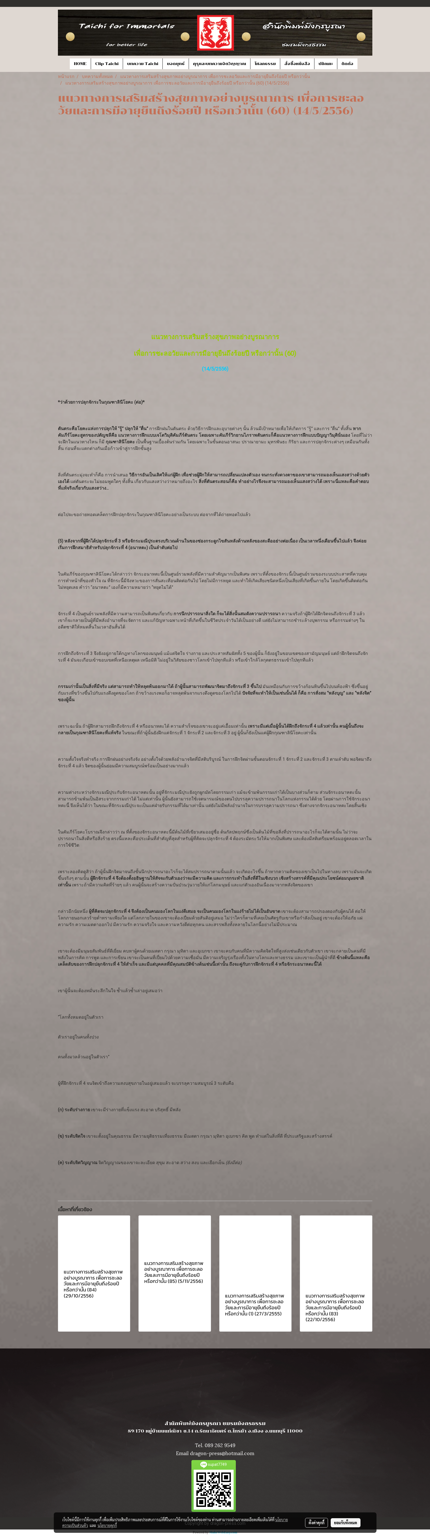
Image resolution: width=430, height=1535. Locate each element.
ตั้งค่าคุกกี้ (316, 1522)
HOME (80, 63)
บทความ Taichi (142, 63)
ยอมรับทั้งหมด (345, 1522)
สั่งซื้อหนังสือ (297, 63)
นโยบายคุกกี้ (107, 1525)
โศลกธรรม (265, 63)
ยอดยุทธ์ (176, 63)
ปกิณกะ (326, 63)
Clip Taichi (107, 63)
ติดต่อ (347, 63)
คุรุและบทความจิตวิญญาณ (219, 63)
